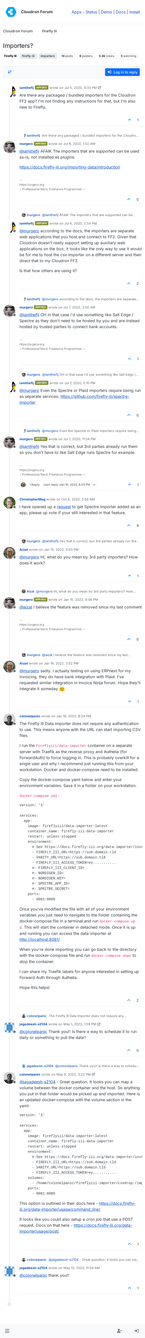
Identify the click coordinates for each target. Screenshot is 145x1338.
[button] (7, 1331)
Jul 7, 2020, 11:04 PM (79, 439)
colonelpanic (29, 716)
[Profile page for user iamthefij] (9, 91)
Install (134, 11)
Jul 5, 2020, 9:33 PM (80, 88)
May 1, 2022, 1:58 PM (79, 1024)
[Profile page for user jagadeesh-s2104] (9, 1028)
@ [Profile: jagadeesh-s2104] (37, 1081)
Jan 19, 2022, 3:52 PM (61, 663)
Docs (121, 11)
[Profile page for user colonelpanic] (9, 720)
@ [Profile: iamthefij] (29, 151)
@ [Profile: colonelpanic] (33, 1031)
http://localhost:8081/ (39, 939)
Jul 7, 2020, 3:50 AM (79, 307)
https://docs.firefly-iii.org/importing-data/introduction (69, 167)
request (64, 506)
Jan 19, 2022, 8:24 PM (73, 716)
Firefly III (10, 56)
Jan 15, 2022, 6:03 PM (61, 549)
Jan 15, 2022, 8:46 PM (80, 600)
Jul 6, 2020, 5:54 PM (80, 223)
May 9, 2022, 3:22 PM (73, 1074)
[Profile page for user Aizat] (9, 553)
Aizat (23, 549)
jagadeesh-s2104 (33, 1024)
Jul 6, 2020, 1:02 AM (79, 144)
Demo (106, 11)
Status (91, 11)
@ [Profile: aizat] (25, 607)
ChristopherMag (32, 499)
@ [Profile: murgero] (29, 230)
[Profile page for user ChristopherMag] (9, 503)
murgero (26, 144)
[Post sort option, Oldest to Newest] (9, 72)
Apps (76, 11)
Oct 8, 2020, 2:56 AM (78, 499)
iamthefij (26, 88)
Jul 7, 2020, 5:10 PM (79, 383)
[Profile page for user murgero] (9, 147)
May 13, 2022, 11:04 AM (81, 1268)
